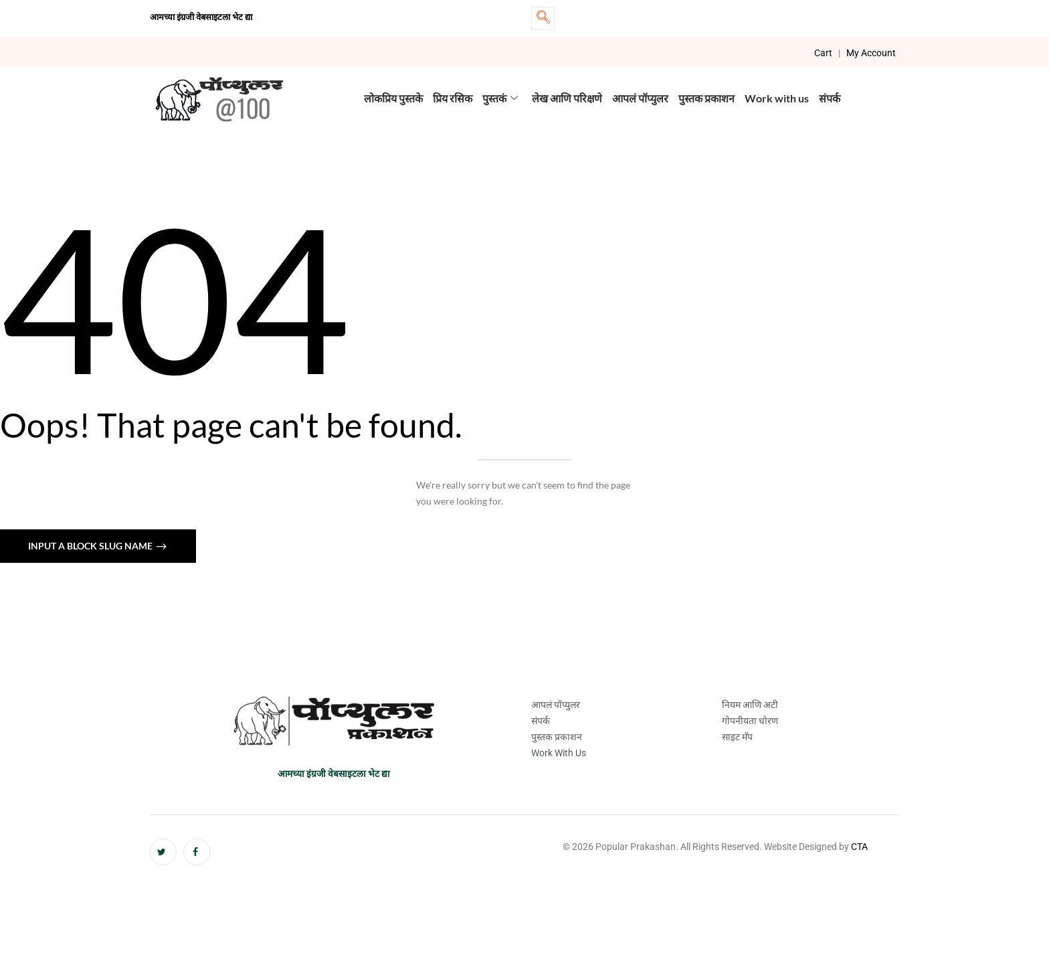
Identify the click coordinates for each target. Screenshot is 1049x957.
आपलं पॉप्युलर (640, 98)
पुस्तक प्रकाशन (706, 98)
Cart (823, 53)
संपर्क (829, 98)
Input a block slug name (91, 545)
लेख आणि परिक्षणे (567, 98)
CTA (859, 846)
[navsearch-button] (543, 18)
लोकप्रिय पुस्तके (393, 98)
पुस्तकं (500, 98)
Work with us (777, 98)
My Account (871, 53)
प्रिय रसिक (452, 98)
